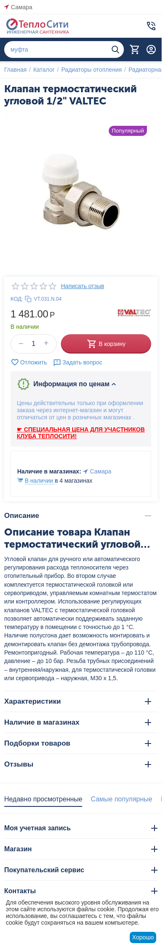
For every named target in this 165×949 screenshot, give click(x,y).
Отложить (28, 362)
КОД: (16, 299)
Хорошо (143, 937)
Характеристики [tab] (77, 701)
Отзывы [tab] (77, 764)
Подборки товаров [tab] (77, 743)
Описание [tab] (77, 516)
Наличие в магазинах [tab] (77, 722)
